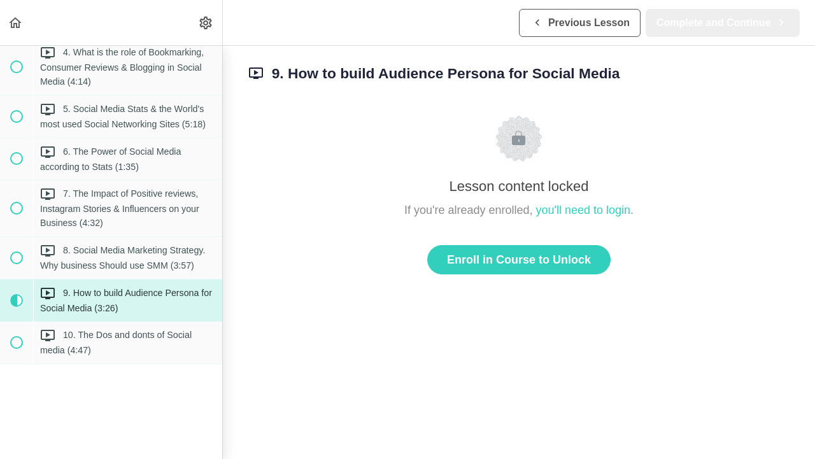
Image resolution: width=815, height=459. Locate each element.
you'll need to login (583, 210)
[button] (16, 22)
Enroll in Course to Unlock (519, 259)
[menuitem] (206, 22)
